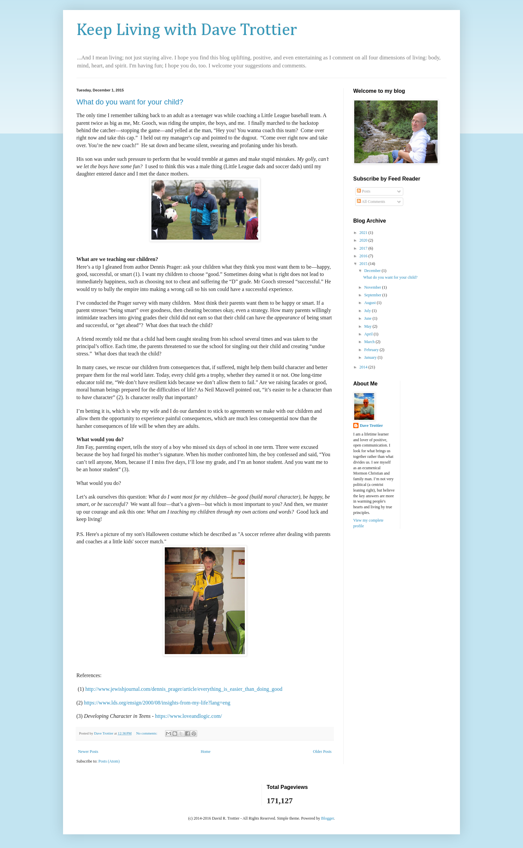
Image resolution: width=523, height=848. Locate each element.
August (370, 302)
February (372, 349)
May (368, 326)
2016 (364, 256)
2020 (364, 240)
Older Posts (322, 751)
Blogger (327, 818)
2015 (364, 263)
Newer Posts (88, 751)
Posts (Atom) (109, 761)
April (369, 334)
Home (205, 751)
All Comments (371, 201)
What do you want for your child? (129, 102)
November (373, 287)
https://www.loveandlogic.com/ (188, 716)
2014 (364, 367)
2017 (364, 248)
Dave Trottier (371, 425)
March (370, 341)
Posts (363, 191)
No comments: (147, 733)
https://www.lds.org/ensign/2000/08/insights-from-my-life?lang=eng (157, 702)
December (373, 270)
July (368, 310)
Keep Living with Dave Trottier (186, 30)
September (373, 295)
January (371, 357)
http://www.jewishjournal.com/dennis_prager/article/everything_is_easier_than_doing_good (184, 689)
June (368, 318)
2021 (364, 232)
